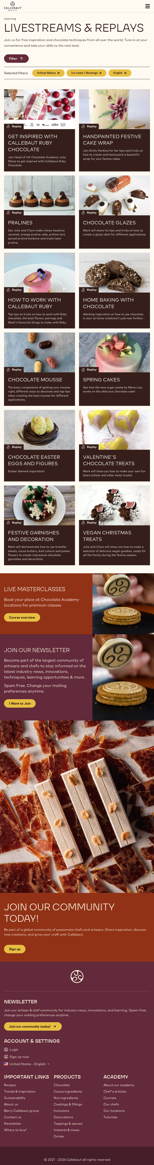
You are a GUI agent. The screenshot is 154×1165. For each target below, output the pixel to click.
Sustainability (14, 1098)
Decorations (63, 1117)
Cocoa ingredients (68, 1091)
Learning (10, 18)
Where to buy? (15, 1130)
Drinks (59, 1136)
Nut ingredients (66, 1098)
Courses (109, 1098)
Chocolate (62, 1085)
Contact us (12, 1117)
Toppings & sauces (68, 1123)
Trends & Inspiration (19, 1091)
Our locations (114, 1111)
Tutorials (110, 1117)
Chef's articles (114, 1091)
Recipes (10, 1085)
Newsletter (12, 1123)
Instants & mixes (66, 1130)
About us (11, 1104)
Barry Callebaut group (21, 1111)
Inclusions (61, 1111)
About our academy (118, 1085)
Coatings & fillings (68, 1104)
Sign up (14, 949)
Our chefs (111, 1104)
